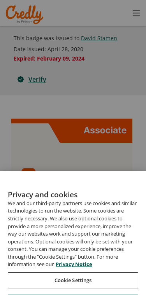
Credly (26, 14)
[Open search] (120, 13)
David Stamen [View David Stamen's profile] (99, 38)
